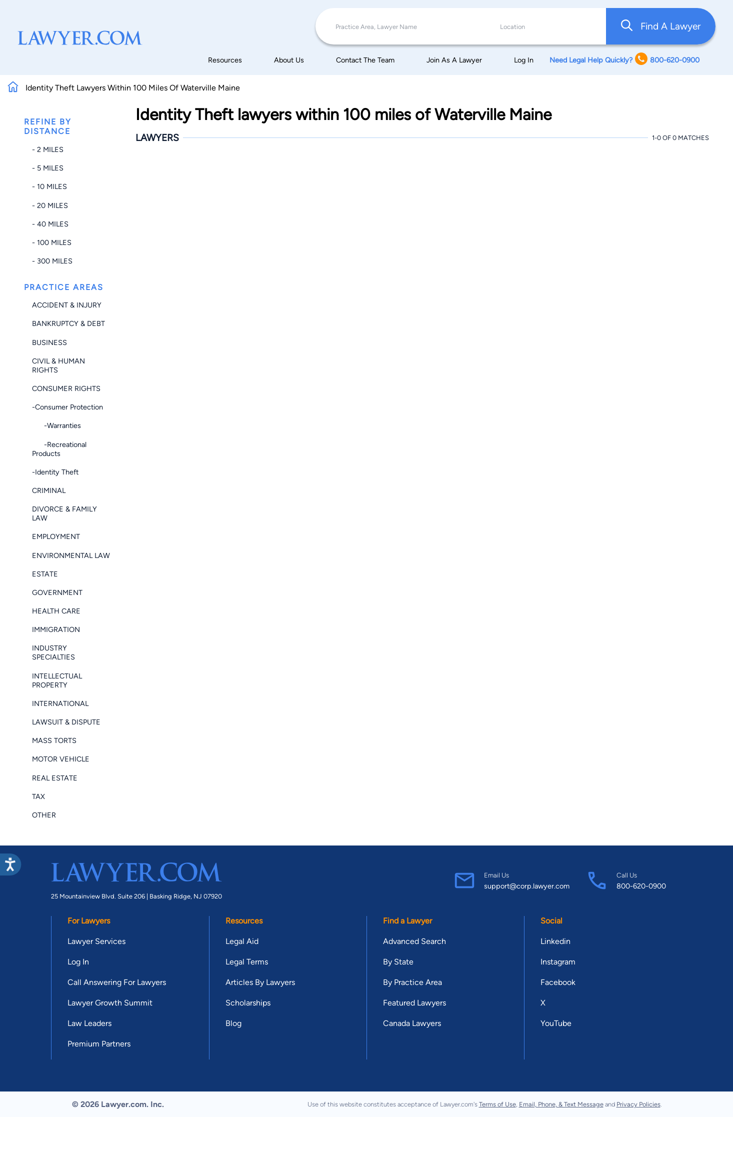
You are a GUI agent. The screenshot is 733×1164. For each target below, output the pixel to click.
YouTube (556, 1023)
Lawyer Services (97, 941)
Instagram (558, 961)
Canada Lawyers (412, 1023)
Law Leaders (90, 1023)
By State (398, 961)
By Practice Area (412, 982)
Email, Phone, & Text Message (561, 1104)
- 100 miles (52, 242)
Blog (234, 1023)
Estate (45, 574)
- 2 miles (48, 149)
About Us (289, 60)
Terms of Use (497, 1104)
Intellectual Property (57, 681)
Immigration (56, 629)
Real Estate (55, 778)
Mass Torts (54, 740)
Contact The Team (365, 60)
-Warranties (56, 425)
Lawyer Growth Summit (110, 1003)
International (60, 703)
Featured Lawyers (414, 1003)
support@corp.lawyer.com (527, 886)
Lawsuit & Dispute (66, 722)
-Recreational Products (59, 449)
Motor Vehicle (61, 759)
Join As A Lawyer (454, 60)
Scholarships (248, 1003)
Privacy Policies (638, 1104)
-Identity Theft (55, 472)
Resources (225, 60)
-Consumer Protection (67, 407)
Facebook (558, 982)
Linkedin (555, 941)
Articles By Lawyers (260, 982)
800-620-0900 (641, 886)
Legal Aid (242, 941)
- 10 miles (49, 186)
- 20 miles (50, 205)
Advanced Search (414, 941)
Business (49, 342)
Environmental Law (71, 555)
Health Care (56, 611)
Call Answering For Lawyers (117, 982)
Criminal (49, 490)
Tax (38, 796)
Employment (56, 536)
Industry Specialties (53, 653)
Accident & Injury (67, 305)
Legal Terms (247, 961)
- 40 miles (50, 224)
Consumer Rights (66, 388)
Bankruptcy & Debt (68, 323)
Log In (524, 60)
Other (44, 815)
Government (57, 592)
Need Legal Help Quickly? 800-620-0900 (625, 59)
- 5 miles (48, 168)
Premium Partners (99, 1043)
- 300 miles (52, 261)
